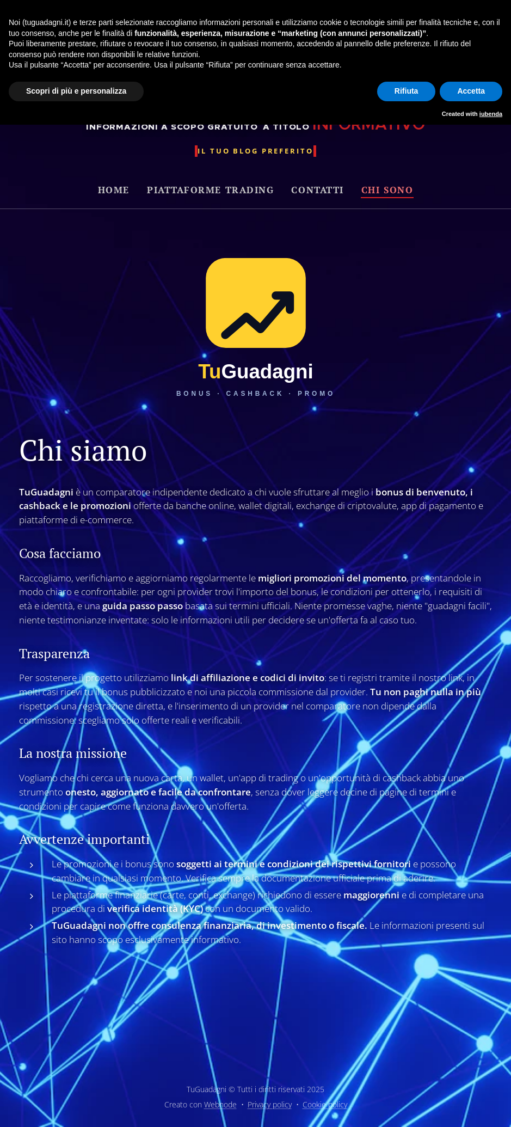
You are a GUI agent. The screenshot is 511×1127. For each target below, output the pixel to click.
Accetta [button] (471, 91)
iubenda (490, 114)
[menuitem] (118, 190)
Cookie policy (325, 1104)
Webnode (220, 1104)
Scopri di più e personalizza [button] (76, 91)
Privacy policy (270, 1104)
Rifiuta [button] (406, 91)
